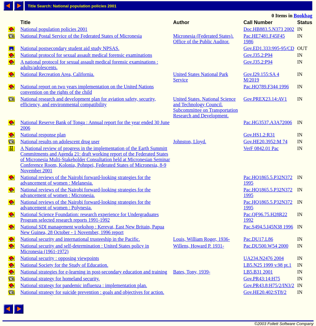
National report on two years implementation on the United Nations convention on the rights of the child (87, 89)
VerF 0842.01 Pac (261, 148)
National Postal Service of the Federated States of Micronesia (81, 36)
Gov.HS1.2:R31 (259, 134)
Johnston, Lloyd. (189, 141)
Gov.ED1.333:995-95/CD (268, 48)
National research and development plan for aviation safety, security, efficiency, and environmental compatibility (88, 101)
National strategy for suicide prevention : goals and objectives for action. (92, 292)
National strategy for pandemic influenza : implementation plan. (83, 285)
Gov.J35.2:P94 (257, 55)
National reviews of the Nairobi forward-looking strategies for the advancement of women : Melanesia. (85, 180)
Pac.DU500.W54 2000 (265, 246)
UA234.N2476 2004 (263, 258)
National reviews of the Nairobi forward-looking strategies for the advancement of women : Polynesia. (85, 204)
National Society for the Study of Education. (64, 265)
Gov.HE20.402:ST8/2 (264, 292)
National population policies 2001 (53, 29)
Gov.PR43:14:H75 (261, 278)
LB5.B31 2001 (258, 271)
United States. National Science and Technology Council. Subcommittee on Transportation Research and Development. (205, 107)
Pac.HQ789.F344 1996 (266, 86)
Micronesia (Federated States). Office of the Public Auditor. (203, 38)
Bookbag (303, 15)
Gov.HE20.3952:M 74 (265, 141)
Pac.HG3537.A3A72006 (267, 122)
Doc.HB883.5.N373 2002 (268, 29)
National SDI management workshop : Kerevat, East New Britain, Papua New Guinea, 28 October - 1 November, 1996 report (92, 229)
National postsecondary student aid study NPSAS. (69, 48)
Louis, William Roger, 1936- (201, 239)
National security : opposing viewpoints (59, 258)
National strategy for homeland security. (60, 278)
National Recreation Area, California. (57, 74)
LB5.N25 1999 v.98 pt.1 (267, 265)
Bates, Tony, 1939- (191, 271)
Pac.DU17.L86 (258, 239)
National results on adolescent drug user (59, 141)
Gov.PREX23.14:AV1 (265, 99)
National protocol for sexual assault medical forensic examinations (86, 55)
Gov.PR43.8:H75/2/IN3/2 (268, 285)
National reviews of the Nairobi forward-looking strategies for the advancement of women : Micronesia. (85, 192)
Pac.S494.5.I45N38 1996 (268, 226)
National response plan (43, 134)
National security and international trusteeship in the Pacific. (80, 239)
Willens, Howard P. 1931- (198, 246)
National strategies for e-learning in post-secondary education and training (93, 271)
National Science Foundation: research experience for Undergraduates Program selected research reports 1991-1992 (89, 217)
